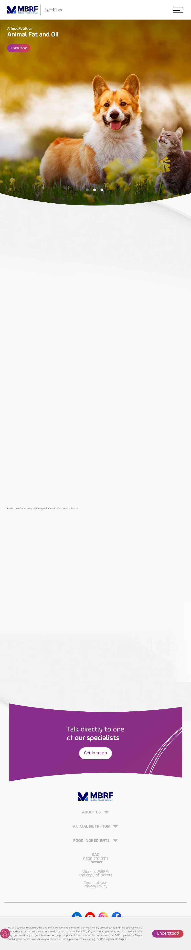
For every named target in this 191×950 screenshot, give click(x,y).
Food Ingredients (92, 841)
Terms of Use (95, 883)
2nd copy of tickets (96, 875)
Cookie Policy (79, 931)
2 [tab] (94, 189)
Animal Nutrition (92, 826)
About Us (92, 812)
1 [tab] (87, 189)
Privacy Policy (95, 886)
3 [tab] (101, 189)
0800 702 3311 (95, 858)
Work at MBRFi (95, 871)
